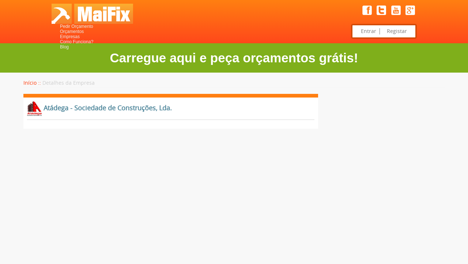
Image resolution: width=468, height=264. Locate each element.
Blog (64, 47)
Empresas (70, 36)
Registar (397, 31)
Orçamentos (72, 31)
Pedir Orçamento (76, 26)
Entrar (368, 31)
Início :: (32, 83)
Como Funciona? (76, 41)
